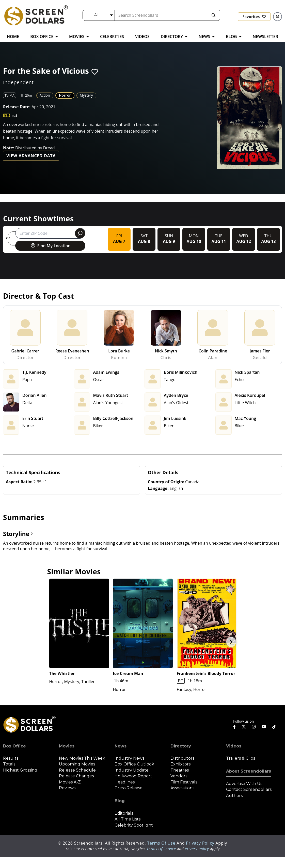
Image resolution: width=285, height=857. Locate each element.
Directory (180, 746)
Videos (233, 746)
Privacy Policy (200, 843)
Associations (182, 787)
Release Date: (16, 107)
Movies (66, 746)
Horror (65, 95)
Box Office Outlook (134, 764)
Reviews (67, 787)
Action (45, 95)
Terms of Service (161, 848)
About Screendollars (248, 771)
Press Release (128, 787)
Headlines (125, 782)
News (120, 746)
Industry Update (132, 770)
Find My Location (50, 246)
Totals (9, 764)
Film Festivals (183, 782)
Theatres (179, 770)
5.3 (14, 115)
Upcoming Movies (77, 764)
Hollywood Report (133, 776)
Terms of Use (162, 843)
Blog (120, 800)
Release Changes (76, 776)
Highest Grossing (20, 770)
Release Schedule (77, 770)
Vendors (178, 776)
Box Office (14, 746)
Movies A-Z (70, 782)
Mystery (86, 95)
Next (231, 642)
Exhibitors (180, 764)
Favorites (254, 16)
